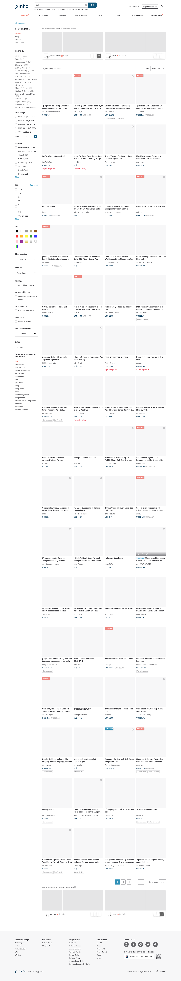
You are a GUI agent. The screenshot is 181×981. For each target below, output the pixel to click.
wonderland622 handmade (146, 664)
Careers (99, 955)
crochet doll (20, 367)
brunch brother (21, 410)
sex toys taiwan (50, 9)
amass (139, 363)
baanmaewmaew (111, 262)
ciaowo (112, 112)
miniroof (108, 715)
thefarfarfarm (79, 413)
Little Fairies (78, 564)
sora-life (45, 464)
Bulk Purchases (75, 946)
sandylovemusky (48, 815)
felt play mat (20, 398)
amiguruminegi (115, 765)
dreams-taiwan (111, 413)
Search (92, 5)
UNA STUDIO (145, 564)
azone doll (19, 373)
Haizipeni (50, 715)
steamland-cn (141, 464)
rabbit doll (19, 364)
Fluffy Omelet (110, 363)
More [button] (17, 177)
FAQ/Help (72, 943)
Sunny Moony (145, 715)
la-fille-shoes (83, 514)
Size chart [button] (34, 185)
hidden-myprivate (49, 363)
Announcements (75, 949)
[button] (35, 136)
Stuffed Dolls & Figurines (25, 401)
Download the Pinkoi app (139, 957)
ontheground (110, 514)
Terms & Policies (75, 952)
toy (16, 380)
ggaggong (61, 9)
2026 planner (38, 9)
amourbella (78, 614)
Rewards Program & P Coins (79, 964)
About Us (100, 943)
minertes (139, 765)
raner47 (45, 514)
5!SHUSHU (46, 614)
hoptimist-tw (141, 614)
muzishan (140, 162)
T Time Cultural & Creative (88, 815)
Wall (16, 952)
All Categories (20, 23)
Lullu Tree (140, 212)
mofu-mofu (109, 815)
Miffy (86, 9)
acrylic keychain (22, 395)
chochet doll (20, 376)
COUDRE (77, 313)
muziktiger (78, 162)
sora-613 (70, 9)
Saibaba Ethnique (53, 112)
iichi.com (100, 958)
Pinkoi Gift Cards (21, 949)
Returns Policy (74, 958)
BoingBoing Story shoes (114, 865)
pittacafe (77, 464)
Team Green (114, 313)
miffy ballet (19, 389)
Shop (17, 37)
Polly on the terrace (49, 664)
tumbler (18, 404)
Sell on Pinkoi (133, 6)
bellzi (17, 392)
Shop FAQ (46, 946)
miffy (17, 386)
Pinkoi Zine (19, 43)
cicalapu (108, 664)
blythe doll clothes (23, 370)
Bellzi (142, 413)
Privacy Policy (74, 955)
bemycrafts (78, 765)
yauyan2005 (141, 815)
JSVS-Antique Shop (113, 212)
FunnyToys (78, 865)
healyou (112, 162)
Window (18, 40)
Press (99, 946)
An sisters (113, 464)
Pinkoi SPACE (47, 313)
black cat (19, 407)
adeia (138, 514)
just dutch (19, 383)
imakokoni (78, 262)
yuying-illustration (80, 715)
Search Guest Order (76, 961)
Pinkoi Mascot (102, 952)
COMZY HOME (146, 262)
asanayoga (46, 765)
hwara (44, 212)
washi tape (79, 9)
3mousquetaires (84, 212)
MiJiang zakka (142, 313)
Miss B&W (109, 564)
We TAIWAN (47, 162)
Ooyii (80, 112)
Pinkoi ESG (101, 949)
